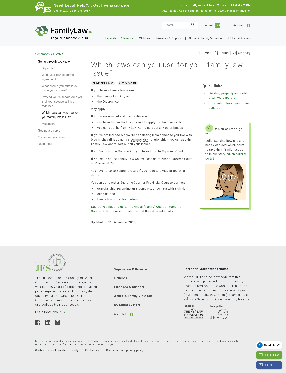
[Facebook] (37, 324)
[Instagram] (57, 324)
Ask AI (265, 365)
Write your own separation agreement (59, 77)
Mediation (48, 123)
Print (207, 53)
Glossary (244, 53)
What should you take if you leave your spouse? (60, 88)
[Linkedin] (47, 324)
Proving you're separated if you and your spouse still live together (62, 102)
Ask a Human (268, 355)
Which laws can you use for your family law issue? (60, 115)
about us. (59, 312)
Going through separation (55, 61)
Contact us (92, 350)
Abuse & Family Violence (205, 38)
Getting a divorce (49, 130)
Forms (224, 53)
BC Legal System (239, 38)
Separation (49, 68)
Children (144, 38)
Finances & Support (169, 38)
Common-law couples (52, 137)
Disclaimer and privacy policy (125, 350)
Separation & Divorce (119, 38)
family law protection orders (117, 199)
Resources (45, 143)
